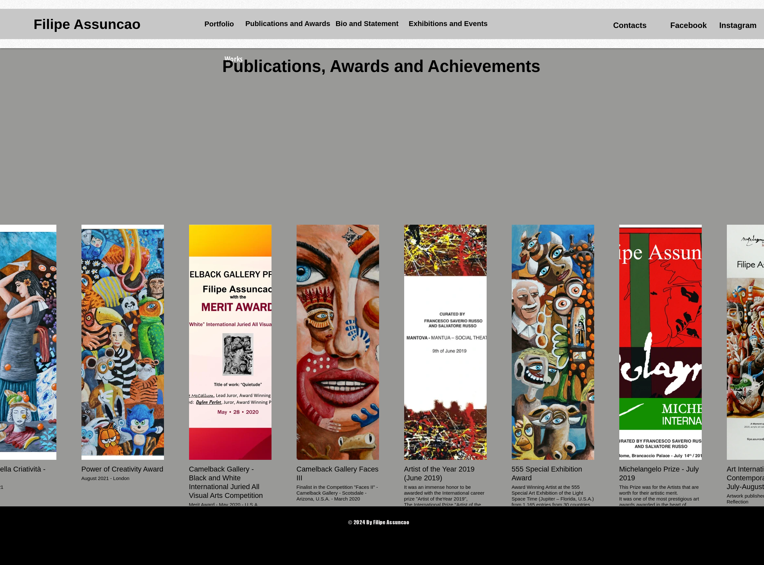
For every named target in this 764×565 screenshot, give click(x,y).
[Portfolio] (219, 24)
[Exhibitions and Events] (448, 24)
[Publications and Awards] (288, 24)
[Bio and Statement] (367, 24)
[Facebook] (688, 25)
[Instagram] (738, 25)
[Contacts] (630, 25)
